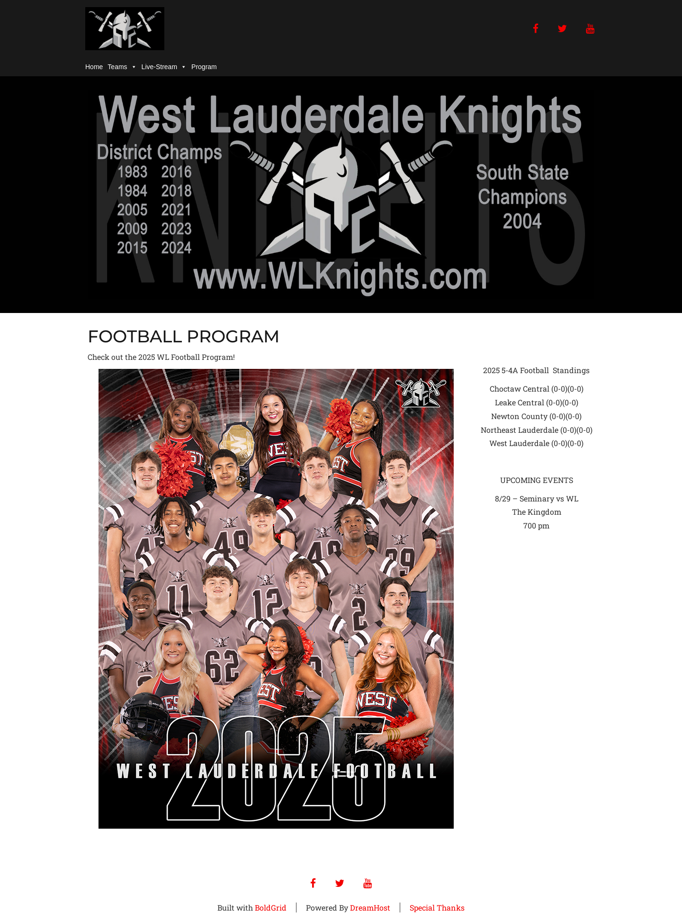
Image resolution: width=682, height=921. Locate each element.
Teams (122, 66)
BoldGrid (271, 907)
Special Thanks (437, 907)
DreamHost (370, 907)
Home (94, 67)
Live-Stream (164, 66)
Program (204, 67)
